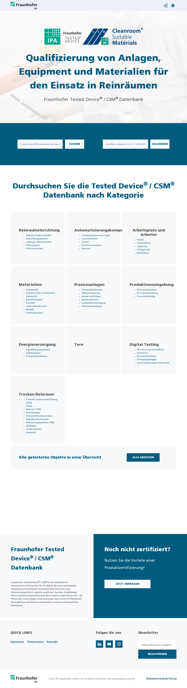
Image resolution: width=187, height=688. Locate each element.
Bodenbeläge (37, 446)
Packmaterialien (38, 328)
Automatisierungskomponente (107, 234)
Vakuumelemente (94, 305)
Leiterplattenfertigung (97, 315)
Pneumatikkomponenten (43, 450)
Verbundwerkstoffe (40, 322)
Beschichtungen (38, 315)
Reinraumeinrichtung (42, 234)
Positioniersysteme (94, 252)
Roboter (89, 255)
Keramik (34, 319)
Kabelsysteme (37, 375)
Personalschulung (149, 309)
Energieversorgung (40, 367)
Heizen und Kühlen (94, 309)
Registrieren (157, 654)
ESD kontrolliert (38, 258)
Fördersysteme (37, 466)
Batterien (34, 469)
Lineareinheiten (93, 245)
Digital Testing (147, 367)
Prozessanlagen (93, 297)
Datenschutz (35, 642)
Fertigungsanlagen (150, 382)
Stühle (143, 243)
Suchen (74, 144)
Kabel (33, 440)
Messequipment (93, 312)
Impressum (17, 642)
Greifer (88, 249)
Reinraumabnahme (150, 302)
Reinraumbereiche (149, 379)
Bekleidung (146, 256)
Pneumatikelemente (95, 302)
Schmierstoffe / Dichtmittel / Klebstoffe (37, 308)
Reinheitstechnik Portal (161, 679)
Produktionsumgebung (155, 297)
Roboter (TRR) (37, 443)
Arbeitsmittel (147, 246)
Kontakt (52, 642)
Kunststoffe (36, 302)
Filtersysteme (36, 255)
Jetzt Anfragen (127, 584)
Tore (82, 367)
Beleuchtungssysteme (41, 245)
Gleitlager (35, 463)
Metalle (33, 325)
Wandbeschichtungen (41, 453)
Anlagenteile (147, 253)
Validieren (160, 144)
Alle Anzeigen (141, 501)
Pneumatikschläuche (40, 379)
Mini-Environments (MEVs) (153, 372)
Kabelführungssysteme (41, 372)
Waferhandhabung (95, 319)
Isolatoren (145, 375)
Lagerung (145, 250)
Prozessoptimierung (151, 305)
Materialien (33, 297)
